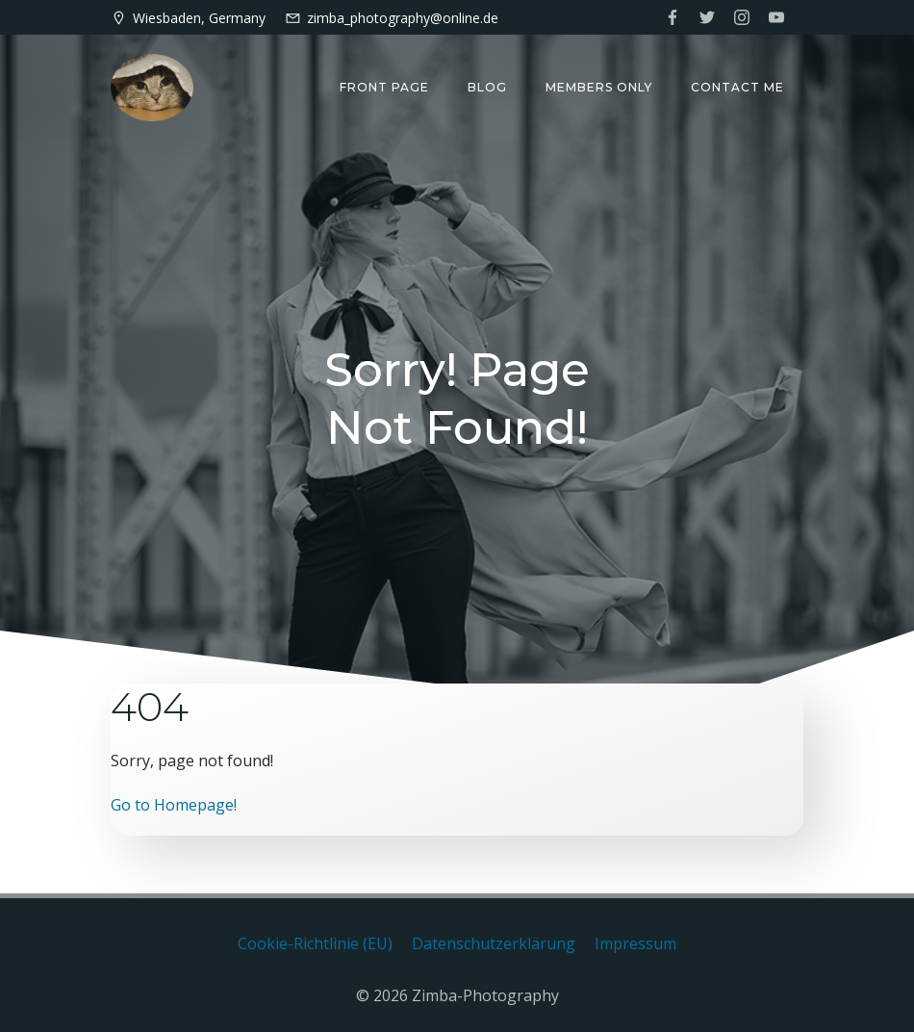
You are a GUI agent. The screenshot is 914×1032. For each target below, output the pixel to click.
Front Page (384, 87)
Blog (487, 87)
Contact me (737, 87)
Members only (599, 87)
